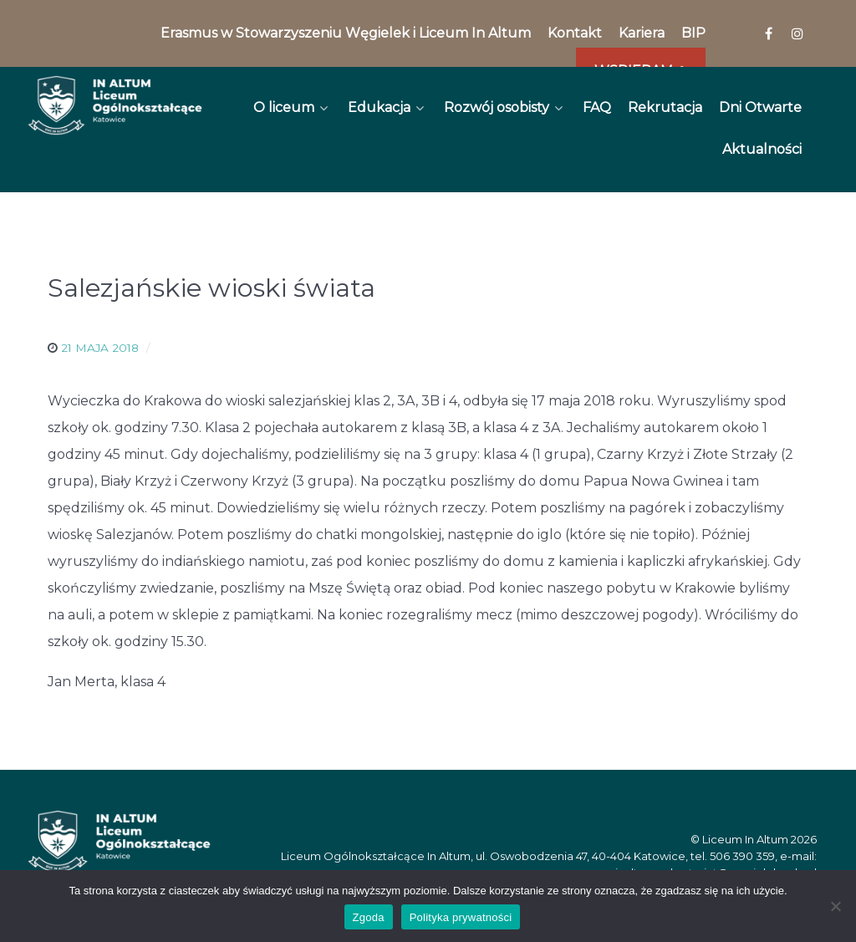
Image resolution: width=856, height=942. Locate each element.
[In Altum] (115, 105)
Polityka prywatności (461, 917)
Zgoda (369, 917)
